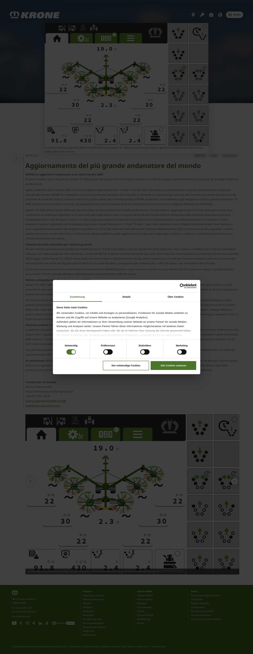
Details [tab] (126, 296)
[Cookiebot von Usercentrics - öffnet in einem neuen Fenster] (182, 286)
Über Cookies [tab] (176, 296)
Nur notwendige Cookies (126, 365)
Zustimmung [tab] (77, 296)
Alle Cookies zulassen (173, 365)
